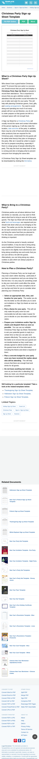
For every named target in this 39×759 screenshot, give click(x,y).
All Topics (24, 735)
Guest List (22, 406)
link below (28, 161)
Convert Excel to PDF (9, 695)
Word (33, 21)
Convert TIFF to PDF (8, 704)
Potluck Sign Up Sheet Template (16, 397)
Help (22, 720)
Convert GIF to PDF (8, 701)
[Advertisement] (19, 182)
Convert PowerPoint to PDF (11, 707)
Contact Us (24, 732)
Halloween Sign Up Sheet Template (17, 394)
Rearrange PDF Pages (28, 704)
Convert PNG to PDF (8, 698)
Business (16, 414)
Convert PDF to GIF (8, 723)
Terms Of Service (26, 729)
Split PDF (24, 692)
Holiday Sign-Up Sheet (9, 406)
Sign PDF (24, 698)
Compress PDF (26, 701)
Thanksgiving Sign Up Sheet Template (18, 390)
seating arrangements (13, 106)
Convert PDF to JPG (8, 718)
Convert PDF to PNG (8, 720)
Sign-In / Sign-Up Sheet (21, 410)
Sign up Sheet (7, 414)
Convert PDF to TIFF (8, 726)
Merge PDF (25, 695)
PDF (23, 21)
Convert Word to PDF (9, 692)
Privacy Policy (25, 726)
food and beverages (13, 222)
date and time (13, 128)
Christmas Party (24, 121)
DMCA (23, 723)
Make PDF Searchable (28, 707)
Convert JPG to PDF (8, 710)
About (23, 718)
